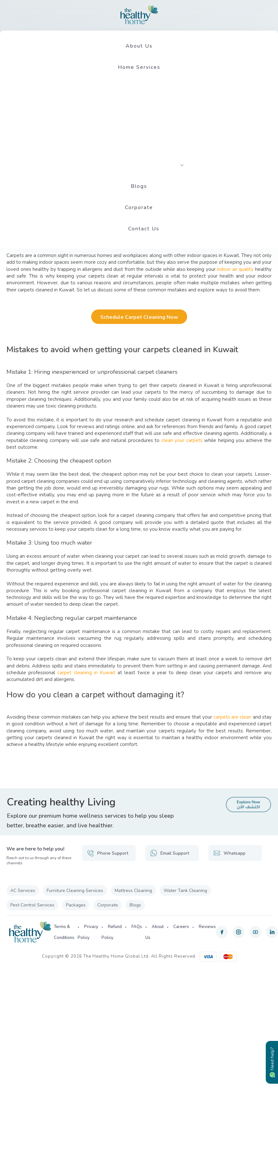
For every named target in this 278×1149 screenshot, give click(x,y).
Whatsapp (229, 853)
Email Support (169, 853)
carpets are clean (233, 717)
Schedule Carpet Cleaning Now (139, 317)
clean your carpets (182, 440)
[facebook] (222, 932)
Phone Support (107, 853)
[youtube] (255, 932)
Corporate (139, 207)
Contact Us (143, 228)
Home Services (139, 67)
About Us (139, 46)
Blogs (139, 186)
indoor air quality (235, 269)
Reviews (207, 927)
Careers (181, 927)
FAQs (136, 927)
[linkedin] (272, 932)
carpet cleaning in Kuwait (86, 672)
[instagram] (238, 932)
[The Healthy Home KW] (139, 15)
